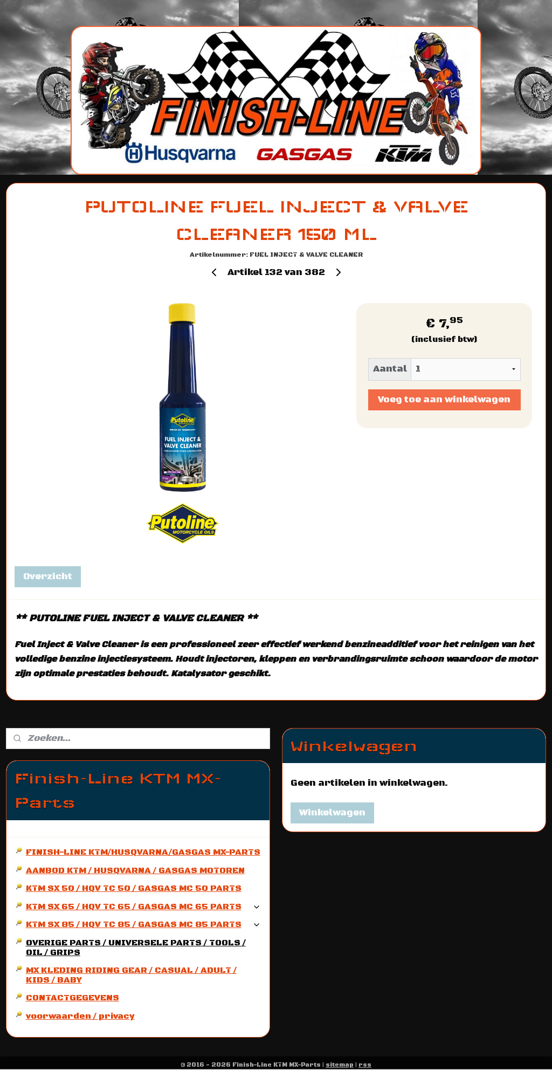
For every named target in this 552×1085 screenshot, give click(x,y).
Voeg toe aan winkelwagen (444, 400)
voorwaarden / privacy (80, 1016)
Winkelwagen (332, 813)
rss (364, 1065)
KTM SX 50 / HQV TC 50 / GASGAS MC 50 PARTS (134, 888)
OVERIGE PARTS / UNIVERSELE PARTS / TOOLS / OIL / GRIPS (136, 947)
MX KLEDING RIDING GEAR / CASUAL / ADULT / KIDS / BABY (131, 975)
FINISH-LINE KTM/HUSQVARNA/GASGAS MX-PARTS (143, 852)
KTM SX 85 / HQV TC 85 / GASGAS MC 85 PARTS (143, 924)
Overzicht (47, 577)
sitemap (340, 1065)
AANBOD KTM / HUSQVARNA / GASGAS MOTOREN (135, 870)
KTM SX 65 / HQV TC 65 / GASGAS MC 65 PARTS (143, 906)
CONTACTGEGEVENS (72, 997)
